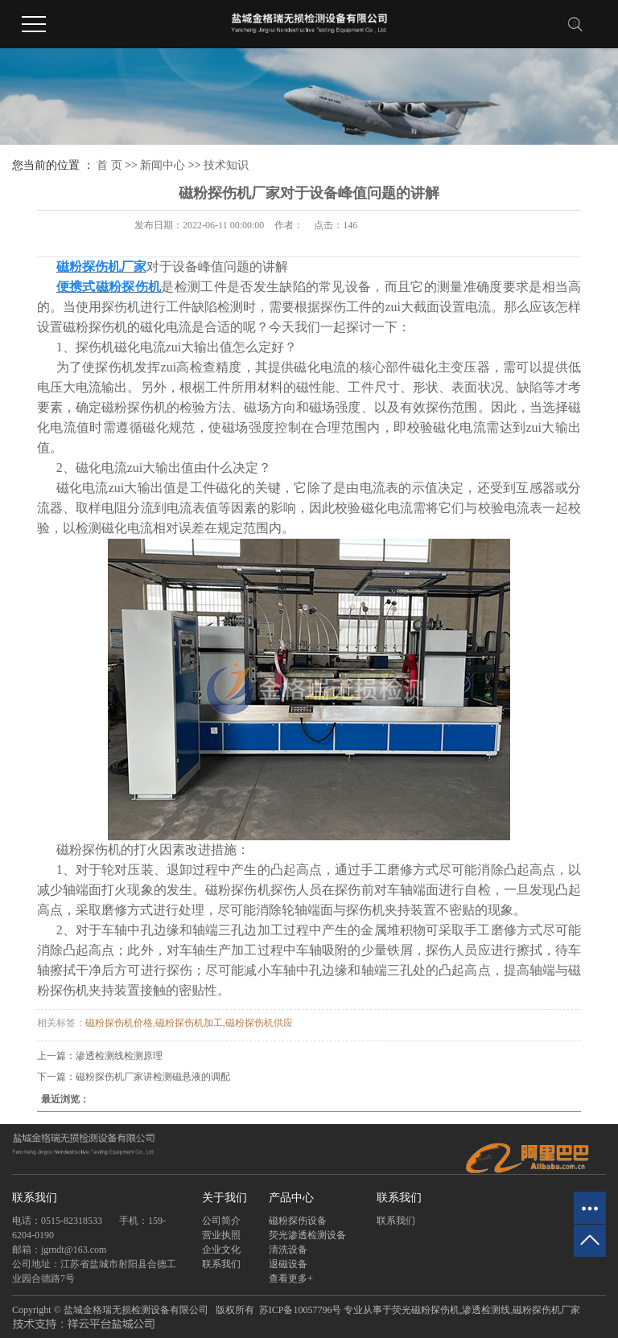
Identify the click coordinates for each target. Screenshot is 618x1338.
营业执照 (221, 1235)
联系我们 (221, 1264)
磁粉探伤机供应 (259, 1022)
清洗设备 (288, 1249)
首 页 (109, 165)
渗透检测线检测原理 (119, 1055)
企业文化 (221, 1249)
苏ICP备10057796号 (300, 1309)
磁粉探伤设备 (298, 1220)
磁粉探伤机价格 (119, 1022)
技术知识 (226, 165)
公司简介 (221, 1220)
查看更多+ (291, 1278)
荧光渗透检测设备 (307, 1235)
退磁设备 (288, 1264)
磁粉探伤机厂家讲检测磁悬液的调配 (153, 1076)
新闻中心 (162, 165)
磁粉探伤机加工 (189, 1022)
